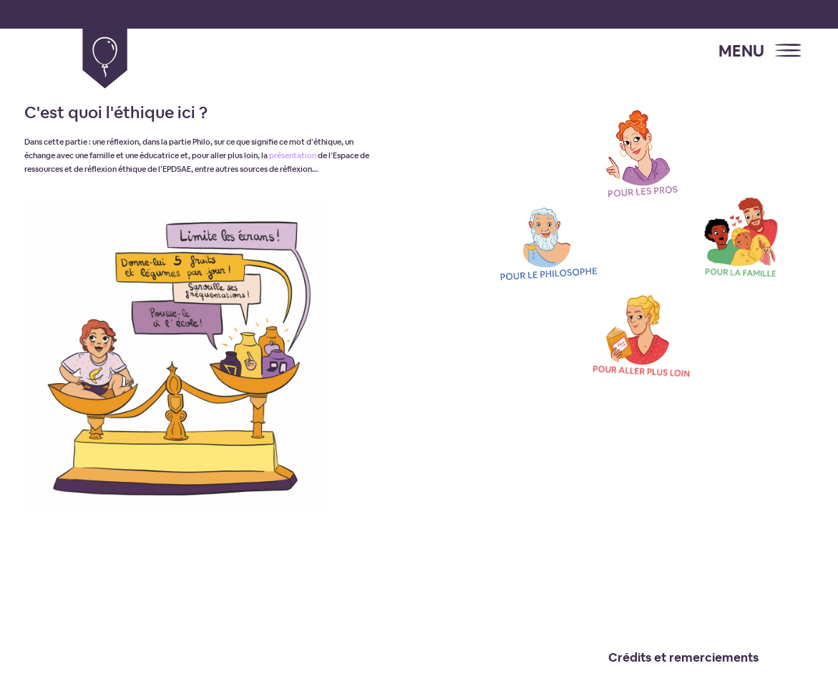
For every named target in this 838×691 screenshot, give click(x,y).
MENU (741, 51)
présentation (292, 155)
